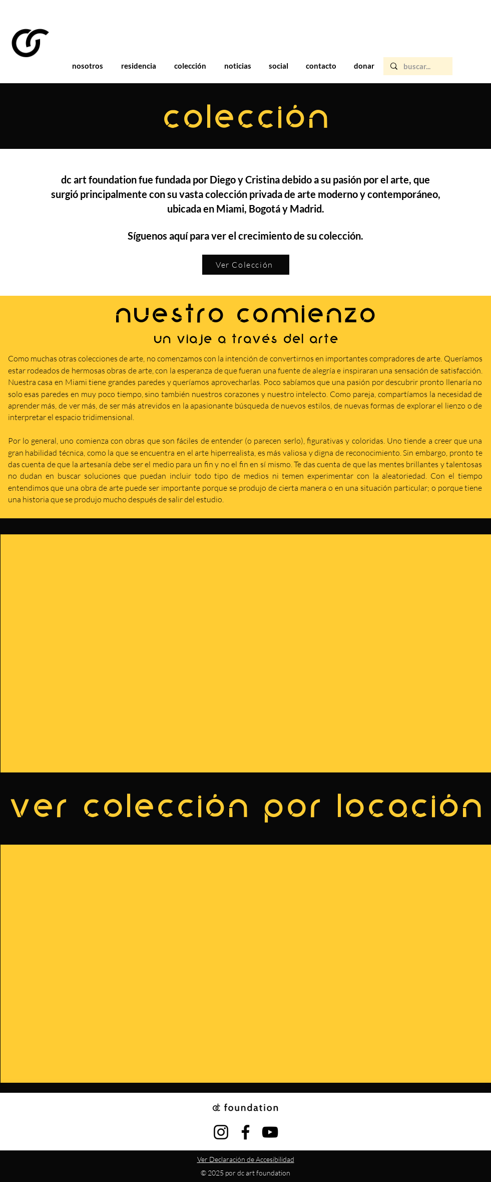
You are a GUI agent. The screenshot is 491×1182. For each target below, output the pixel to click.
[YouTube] (270, 1132)
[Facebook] (245, 1132)
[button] (138, 66)
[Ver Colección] (245, 265)
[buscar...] (417, 66)
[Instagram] (221, 1132)
